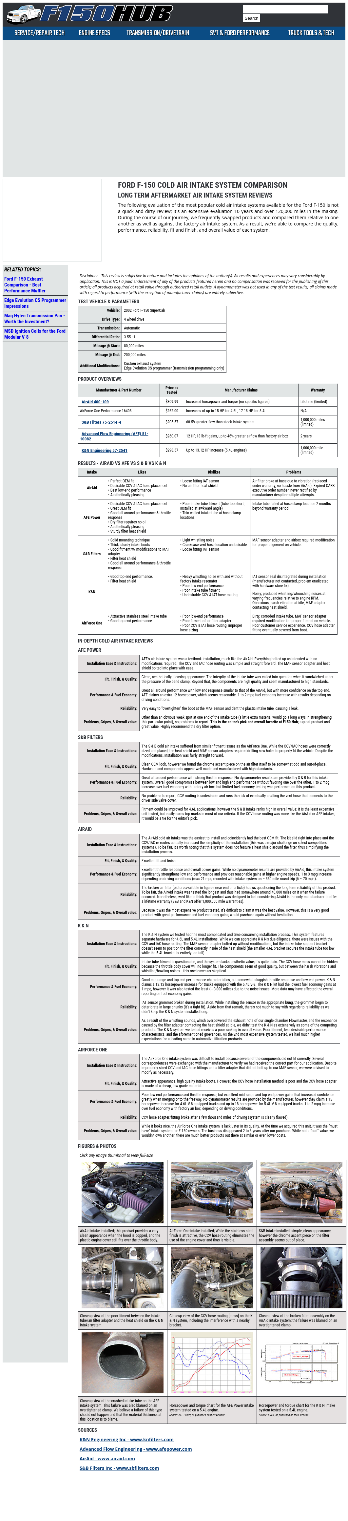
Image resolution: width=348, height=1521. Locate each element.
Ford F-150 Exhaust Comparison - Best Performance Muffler (25, 285)
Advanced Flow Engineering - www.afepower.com (136, 1449)
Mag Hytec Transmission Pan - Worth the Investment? (34, 319)
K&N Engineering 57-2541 (104, 450)
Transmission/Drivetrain (157, 33)
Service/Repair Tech (39, 33)
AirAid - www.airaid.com (107, 1458)
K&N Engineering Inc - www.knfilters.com (127, 1439)
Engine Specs (94, 33)
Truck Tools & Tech (311, 33)
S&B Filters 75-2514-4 (101, 422)
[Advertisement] (74, 108)
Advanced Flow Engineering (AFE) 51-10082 (114, 436)
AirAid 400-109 (95, 401)
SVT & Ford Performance (240, 33)
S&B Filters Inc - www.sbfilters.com (119, 1468)
